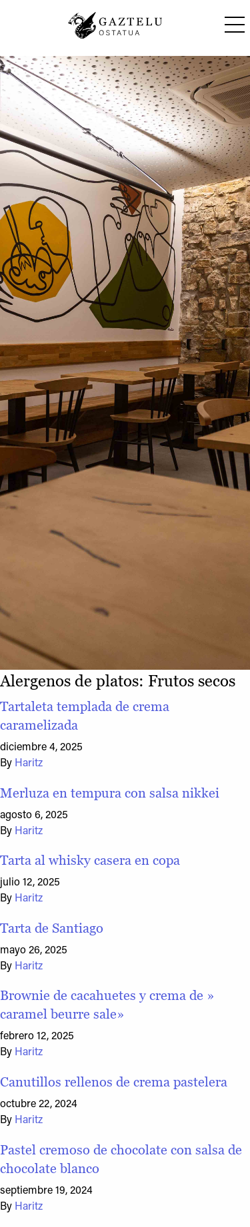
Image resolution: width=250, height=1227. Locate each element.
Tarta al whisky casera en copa (90, 860)
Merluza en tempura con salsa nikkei (109, 793)
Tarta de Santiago (51, 928)
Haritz (29, 763)
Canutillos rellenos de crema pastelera (113, 1082)
